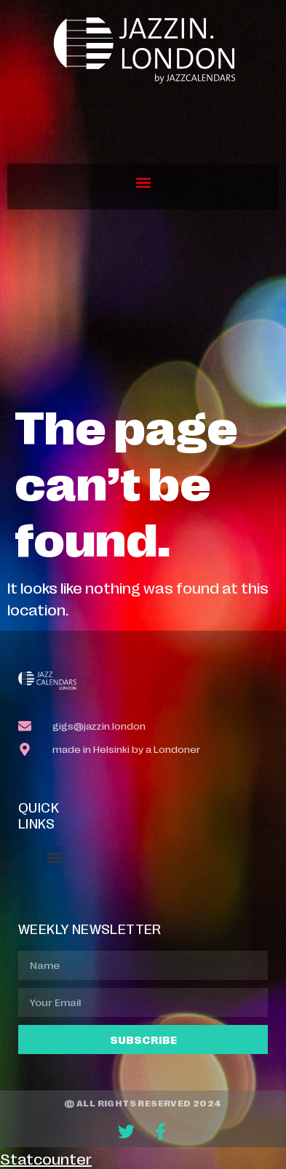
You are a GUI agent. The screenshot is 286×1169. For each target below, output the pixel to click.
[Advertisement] (143, 306)
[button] (143, 183)
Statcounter (46, 1158)
